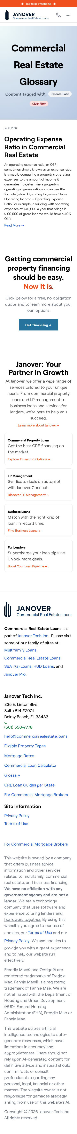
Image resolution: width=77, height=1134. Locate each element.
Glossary (12, 775)
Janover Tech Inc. (33, 635)
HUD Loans (43, 666)
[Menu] (68, 15)
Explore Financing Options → (29, 459)
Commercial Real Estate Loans (32, 658)
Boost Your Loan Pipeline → (27, 566)
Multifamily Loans (20, 650)
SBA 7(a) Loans (17, 666)
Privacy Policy (17, 815)
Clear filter (39, 103)
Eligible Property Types (25, 746)
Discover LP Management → (28, 495)
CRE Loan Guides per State (29, 785)
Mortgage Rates (19, 755)
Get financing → (38, 325)
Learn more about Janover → (38, 425)
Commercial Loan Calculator (30, 765)
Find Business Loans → (24, 530)
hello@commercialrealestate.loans (35, 736)
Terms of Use (16, 823)
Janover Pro (15, 674)
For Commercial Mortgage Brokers (36, 794)
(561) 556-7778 (18, 726)
